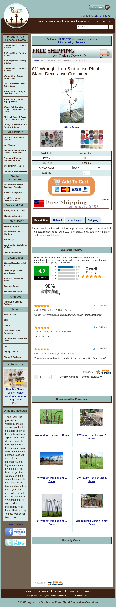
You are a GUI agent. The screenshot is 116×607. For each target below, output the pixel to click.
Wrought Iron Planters (14, 166)
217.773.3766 (64, 39)
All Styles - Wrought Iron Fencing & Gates (15, 126)
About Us (82, 21)
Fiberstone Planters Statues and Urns (13, 159)
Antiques (15, 296)
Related (57, 220)
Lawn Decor (15, 257)
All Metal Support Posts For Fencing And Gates (15, 118)
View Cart (105, 21)
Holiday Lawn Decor (13, 291)
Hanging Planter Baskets (15, 171)
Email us (70, 596)
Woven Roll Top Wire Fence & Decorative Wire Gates (15, 109)
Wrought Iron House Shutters (13, 233)
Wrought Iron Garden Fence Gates (13, 77)
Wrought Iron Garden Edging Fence (13, 100)
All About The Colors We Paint (15, 339)
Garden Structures (15, 178)
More (15, 309)
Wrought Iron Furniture (14, 210)
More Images (75, 220)
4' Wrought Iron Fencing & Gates (15, 54)
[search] (92, 27)
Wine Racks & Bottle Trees (13, 279)
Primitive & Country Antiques (13, 303)
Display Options (69, 376)
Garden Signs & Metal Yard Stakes (14, 272)
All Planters (15, 132)
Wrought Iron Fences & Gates (15, 38)
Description (41, 220)
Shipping (93, 220)
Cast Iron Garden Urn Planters (14, 138)
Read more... (11, 517)
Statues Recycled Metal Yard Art (15, 264)
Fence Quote (69, 21)
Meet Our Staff (10, 314)
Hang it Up (9, 239)
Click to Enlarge (72, 103)
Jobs (6, 320)
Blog (6, 346)
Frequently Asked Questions (12, 332)
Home (40, 21)
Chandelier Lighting (13, 216)
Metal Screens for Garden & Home (12, 199)
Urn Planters (9, 145)
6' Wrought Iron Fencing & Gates (15, 69)
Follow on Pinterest (15, 525)
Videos (7, 325)
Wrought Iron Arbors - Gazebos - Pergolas (14, 186)
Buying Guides (11, 352)
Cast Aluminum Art (12, 252)
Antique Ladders (11, 226)
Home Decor (16, 221)
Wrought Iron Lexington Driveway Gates (15, 92)
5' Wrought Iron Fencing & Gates (15, 62)
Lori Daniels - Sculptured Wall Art (15, 246)
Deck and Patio (15, 205)
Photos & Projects (53, 21)
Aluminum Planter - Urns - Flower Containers (15, 151)
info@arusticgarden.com (71, 42)
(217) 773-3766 (102, 15)
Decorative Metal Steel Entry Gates (14, 85)
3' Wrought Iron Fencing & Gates (15, 46)
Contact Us (93, 21)
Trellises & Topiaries (13, 192)
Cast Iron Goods (11, 286)
